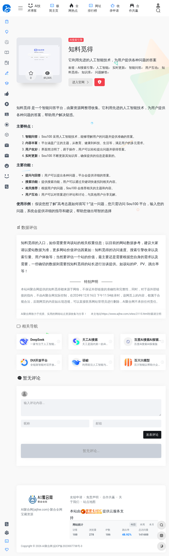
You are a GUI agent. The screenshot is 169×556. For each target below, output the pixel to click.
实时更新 (118, 67)
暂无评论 (31, 378)
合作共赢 (109, 497)
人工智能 (102, 67)
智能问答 (135, 67)
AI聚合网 (47, 546)
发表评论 (152, 434)
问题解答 (101, 72)
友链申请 (76, 497)
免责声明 (92, 497)
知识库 (86, 72)
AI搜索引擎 (76, 39)
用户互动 (151, 67)
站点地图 (89, 502)
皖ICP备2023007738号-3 (67, 546)
